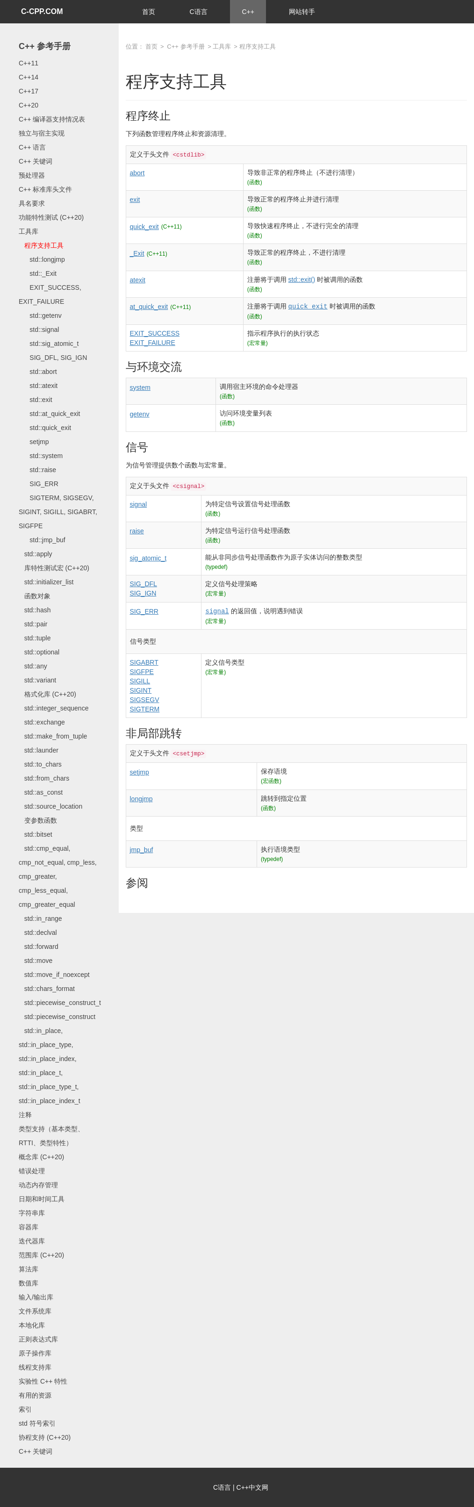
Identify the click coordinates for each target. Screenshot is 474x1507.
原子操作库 (35, 1353)
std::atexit (38, 385)
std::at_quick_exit (49, 413)
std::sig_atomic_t (49, 343)
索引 (25, 1409)
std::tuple (34, 638)
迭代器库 (32, 1241)
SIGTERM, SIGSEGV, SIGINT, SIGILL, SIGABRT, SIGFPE (58, 512)
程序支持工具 (41, 245)
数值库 (28, 1283)
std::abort (38, 371)
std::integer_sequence (53, 708)
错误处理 (32, 1171)
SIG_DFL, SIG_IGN (53, 357)
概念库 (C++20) (41, 1157)
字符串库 (32, 1213)
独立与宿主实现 (42, 133)
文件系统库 (35, 1311)
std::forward (38, 946)
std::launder (38, 750)
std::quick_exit (45, 427)
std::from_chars (44, 778)
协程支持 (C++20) (45, 1437)
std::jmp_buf (42, 540)
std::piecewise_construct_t (60, 1002)
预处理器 (32, 175)
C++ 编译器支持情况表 (52, 119)
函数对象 (34, 596)
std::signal (39, 329)
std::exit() (302, 279)
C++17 (28, 91)
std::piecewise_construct (57, 1016)
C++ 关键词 (35, 161)
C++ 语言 (32, 147)
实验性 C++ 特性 (43, 1381)
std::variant (37, 680)
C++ (248, 11)
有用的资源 (35, 1395)
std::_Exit (38, 273)
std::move (35, 960)
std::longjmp (42, 259)
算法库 (28, 1269)
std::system (41, 455)
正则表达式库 (38, 1339)
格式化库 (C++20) (47, 694)
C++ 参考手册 (45, 46)
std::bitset (35, 834)
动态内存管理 (38, 1185)
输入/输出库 (36, 1297)
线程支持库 (35, 1367)
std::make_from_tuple (53, 736)
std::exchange (42, 722)
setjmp (34, 441)
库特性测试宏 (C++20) (54, 568)
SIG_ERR (38, 484)
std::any (33, 666)
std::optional (39, 652)
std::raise (37, 470)
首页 (148, 11)
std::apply (35, 554)
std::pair (33, 624)
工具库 (28, 231)
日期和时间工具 (42, 1199)
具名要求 (32, 203)
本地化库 (32, 1325)
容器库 (28, 1227)
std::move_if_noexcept (54, 974)
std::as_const (41, 792)
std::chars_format (47, 988)
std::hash (34, 610)
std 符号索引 (37, 1423)
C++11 (28, 63)
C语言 (198, 11)
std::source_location (50, 806)
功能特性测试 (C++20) (51, 217)
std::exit (35, 399)
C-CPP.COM (42, 11)
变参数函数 (38, 820)
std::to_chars (40, 764)
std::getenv (40, 315)
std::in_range (40, 918)
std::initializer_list (46, 582)
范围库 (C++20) (41, 1255)
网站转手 (302, 11)
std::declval (38, 932)
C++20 (28, 105)
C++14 (28, 77)
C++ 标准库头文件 (45, 189)
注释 (25, 1115)
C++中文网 (252, 1487)
